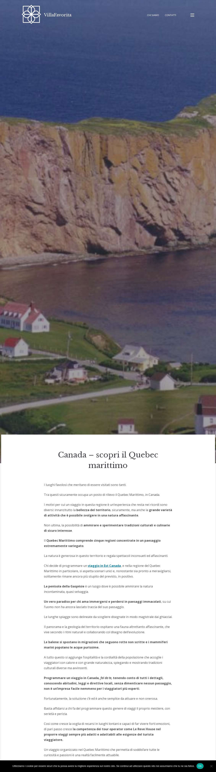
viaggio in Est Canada (104, 566)
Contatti (170, 15)
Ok (200, 766)
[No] (211, 766)
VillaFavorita (57, 15)
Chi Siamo (153, 15)
